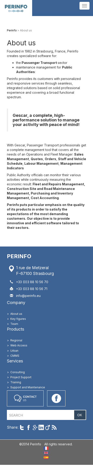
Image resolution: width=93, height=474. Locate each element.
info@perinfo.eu (28, 296)
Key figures (18, 319)
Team (14, 324)
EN (46, 453)
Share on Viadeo (48, 427)
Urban (14, 350)
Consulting (17, 372)
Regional (16, 340)
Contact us (25, 398)
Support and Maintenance (27, 387)
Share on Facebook (28, 427)
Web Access (18, 345)
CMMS (14, 355)
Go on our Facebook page (56, 398)
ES (46, 457)
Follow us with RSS (54, 427)
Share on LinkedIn (41, 427)
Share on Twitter (22, 427)
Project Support (20, 377)
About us (16, 313)
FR (46, 448)
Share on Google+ (35, 427)
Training (15, 382)
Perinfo (16, 8)
